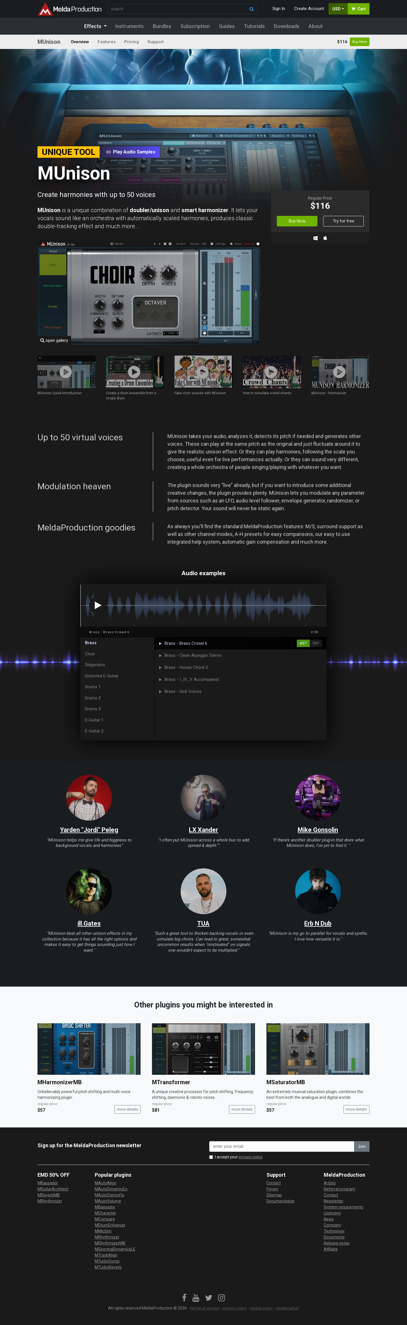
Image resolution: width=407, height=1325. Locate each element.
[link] (184, 1298)
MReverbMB (48, 1195)
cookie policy (261, 1308)
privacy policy (251, 1157)
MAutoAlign (105, 1183)
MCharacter (105, 1213)
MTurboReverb (108, 1267)
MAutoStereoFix (109, 1195)
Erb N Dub (317, 923)
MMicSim (103, 1231)
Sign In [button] (278, 8)
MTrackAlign (106, 1255)
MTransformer (171, 1082)
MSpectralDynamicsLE (115, 1249)
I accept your (239, 1157)
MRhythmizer (49, 1201)
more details (127, 1109)
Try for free (343, 221)
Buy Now (359, 42)
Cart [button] (358, 9)
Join (362, 1146)
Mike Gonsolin (318, 829)
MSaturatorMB (285, 1082)
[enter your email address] (281, 1146)
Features (107, 41)
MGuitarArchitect (52, 1189)
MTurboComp (107, 1261)
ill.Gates (89, 923)
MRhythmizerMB (110, 1243)
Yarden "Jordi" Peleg (89, 829)
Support (155, 41)
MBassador (47, 1183)
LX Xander (203, 829)
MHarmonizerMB (59, 1082)
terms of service (205, 1308)
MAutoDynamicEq (111, 1189)
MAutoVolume (108, 1201)
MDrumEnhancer (110, 1225)
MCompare (105, 1219)
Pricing (131, 41)
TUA (203, 923)
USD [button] (336, 9)
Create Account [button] (309, 8)
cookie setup (287, 1308)
